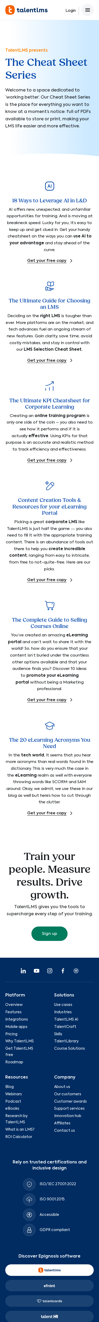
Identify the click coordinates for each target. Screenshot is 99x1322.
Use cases (63, 1005)
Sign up (49, 934)
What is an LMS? (19, 1129)
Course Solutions (69, 1048)
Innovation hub (67, 1116)
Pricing (11, 1034)
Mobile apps (16, 1027)
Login (70, 11)
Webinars (13, 1094)
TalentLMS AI (66, 1019)
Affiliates (62, 1123)
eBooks (12, 1108)
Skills (58, 1034)
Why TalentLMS (19, 1041)
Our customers (67, 1094)
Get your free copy (47, 261)
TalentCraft (65, 1027)
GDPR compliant (55, 1230)
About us (62, 1087)
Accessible (49, 1215)
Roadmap (14, 1062)
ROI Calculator (18, 1137)
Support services (69, 1108)
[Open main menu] (88, 10)
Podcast (13, 1101)
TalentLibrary (66, 1041)
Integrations (16, 1019)
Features (13, 1012)
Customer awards (70, 1101)
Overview (14, 1005)
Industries (63, 1012)
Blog (9, 1087)
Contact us (64, 1131)
